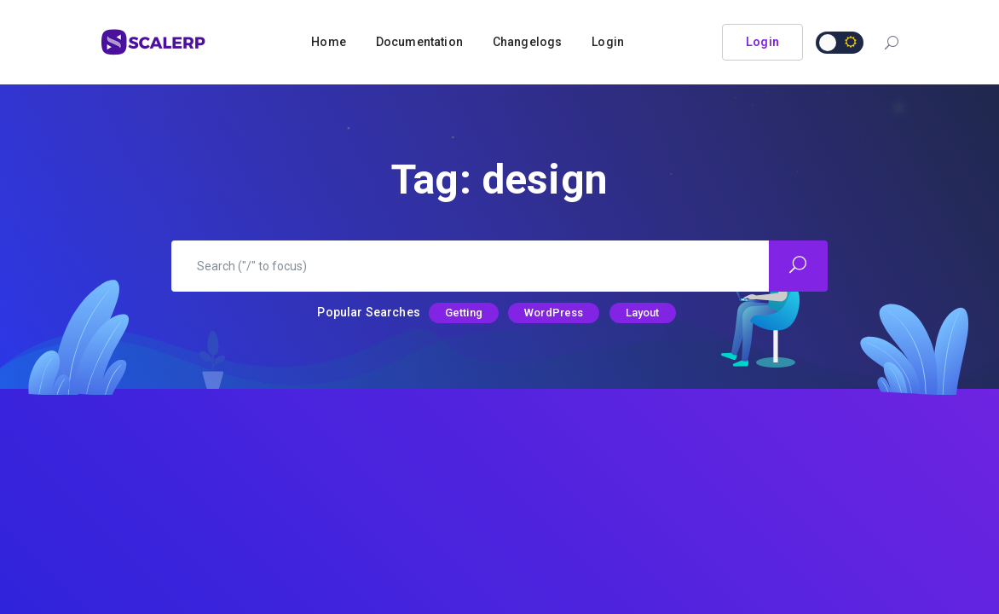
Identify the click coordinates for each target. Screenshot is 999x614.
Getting (463, 312)
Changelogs (528, 42)
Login (608, 42)
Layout (643, 312)
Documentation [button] (419, 42)
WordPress (553, 312)
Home (328, 42)
